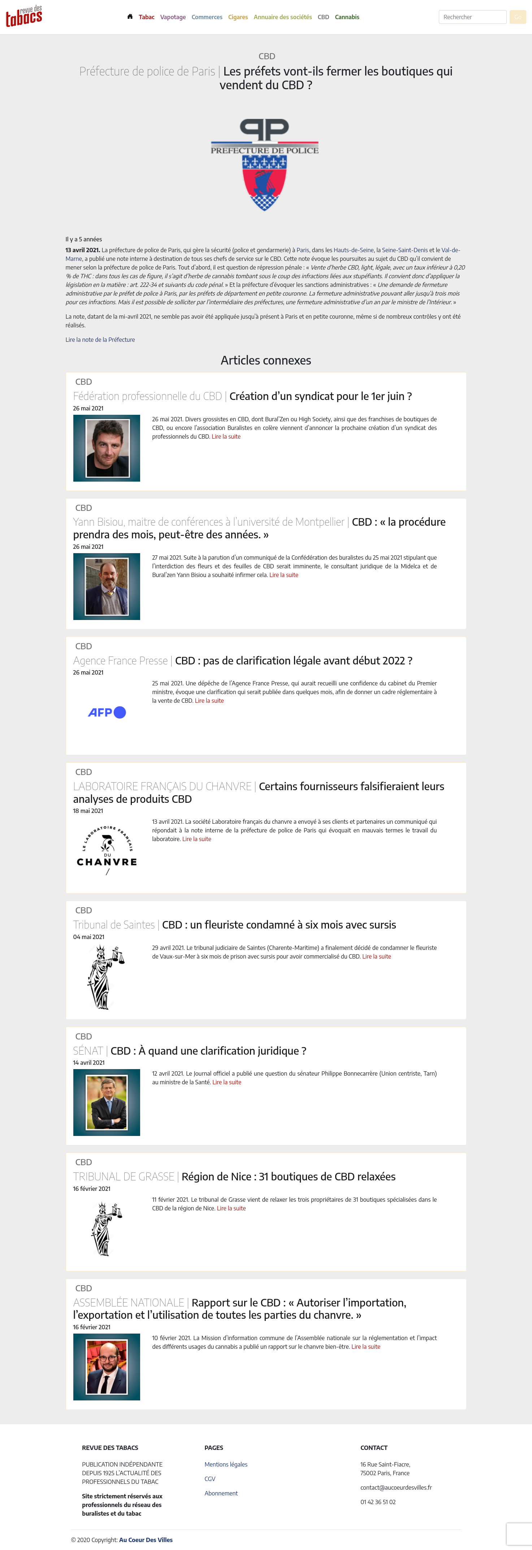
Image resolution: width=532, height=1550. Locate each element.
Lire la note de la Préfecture (100, 339)
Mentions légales (225, 1464)
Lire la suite (226, 436)
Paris (303, 250)
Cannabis (347, 17)
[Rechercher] (473, 17)
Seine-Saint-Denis (405, 250)
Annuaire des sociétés (283, 17)
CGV (209, 1478)
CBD (323, 17)
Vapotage (173, 17)
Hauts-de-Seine (354, 250)
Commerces (207, 17)
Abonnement (221, 1493)
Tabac (146, 17)
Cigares (238, 17)
